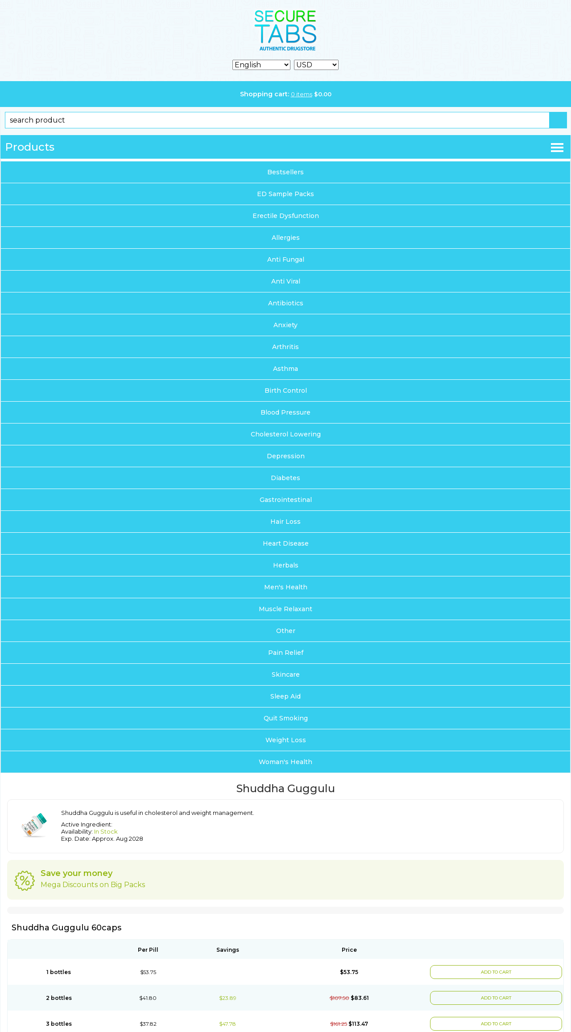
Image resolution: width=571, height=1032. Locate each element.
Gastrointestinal (286, 500)
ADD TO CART (496, 972)
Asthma (285, 369)
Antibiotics (285, 303)
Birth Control (286, 390)
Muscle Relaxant (285, 609)
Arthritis (285, 347)
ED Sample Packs (285, 194)
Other (285, 631)
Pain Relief (285, 653)
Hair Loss (285, 522)
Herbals (285, 565)
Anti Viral (285, 281)
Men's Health (285, 587)
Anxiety (285, 325)
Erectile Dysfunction (285, 216)
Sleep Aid (285, 696)
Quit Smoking (286, 718)
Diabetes (285, 478)
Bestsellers (285, 172)
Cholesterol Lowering (286, 434)
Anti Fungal (285, 259)
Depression (286, 456)
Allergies (286, 238)
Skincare (286, 674)
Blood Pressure (285, 412)
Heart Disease (286, 543)
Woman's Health (285, 762)
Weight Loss (285, 740)
